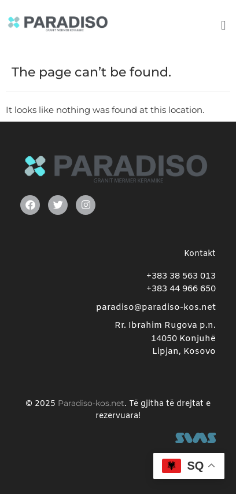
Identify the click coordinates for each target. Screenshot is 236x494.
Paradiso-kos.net (91, 403)
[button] (223, 25)
